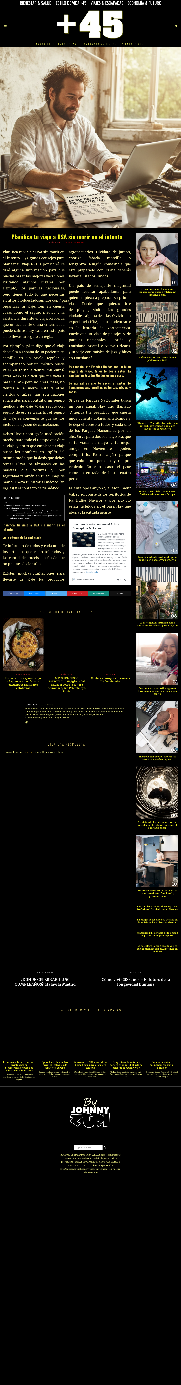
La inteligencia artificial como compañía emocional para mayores (157, 624)
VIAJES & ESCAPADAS (107, 3)
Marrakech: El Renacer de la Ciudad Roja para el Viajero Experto (157, 934)
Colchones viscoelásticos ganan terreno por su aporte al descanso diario (157, 691)
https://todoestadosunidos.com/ (34, 300)
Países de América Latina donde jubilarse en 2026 (157, 359)
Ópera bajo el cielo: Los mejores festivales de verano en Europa (157, 493)
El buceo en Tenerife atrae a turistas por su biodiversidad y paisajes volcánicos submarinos (157, 426)
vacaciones (55, 276)
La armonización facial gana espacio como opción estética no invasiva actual (157, 292)
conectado (29, 752)
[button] (105, 1147)
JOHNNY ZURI (31, 704)
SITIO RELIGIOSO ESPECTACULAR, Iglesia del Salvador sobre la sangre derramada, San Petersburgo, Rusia (67, 684)
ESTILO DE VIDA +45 (71, 3)
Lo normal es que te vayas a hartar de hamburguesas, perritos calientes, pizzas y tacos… (36, 517)
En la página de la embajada (18, 508)
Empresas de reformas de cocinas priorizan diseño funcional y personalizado (157, 893)
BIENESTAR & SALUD (35, 3)
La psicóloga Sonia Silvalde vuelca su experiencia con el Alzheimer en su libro (157, 949)
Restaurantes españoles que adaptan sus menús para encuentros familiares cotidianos (23, 683)
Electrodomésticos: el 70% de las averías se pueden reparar (157, 758)
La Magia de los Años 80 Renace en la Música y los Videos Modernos (157, 921)
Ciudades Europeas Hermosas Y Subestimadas (110, 679)
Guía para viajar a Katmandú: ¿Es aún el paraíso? (162, 1065)
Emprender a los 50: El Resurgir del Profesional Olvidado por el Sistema (157, 908)
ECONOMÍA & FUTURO (144, 3)
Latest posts (47, 704)
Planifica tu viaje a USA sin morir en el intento (26, 505)
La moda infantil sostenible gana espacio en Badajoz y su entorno (157, 558)
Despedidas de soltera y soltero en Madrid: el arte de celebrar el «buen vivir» (126, 1065)
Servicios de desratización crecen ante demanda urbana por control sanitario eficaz (157, 825)
